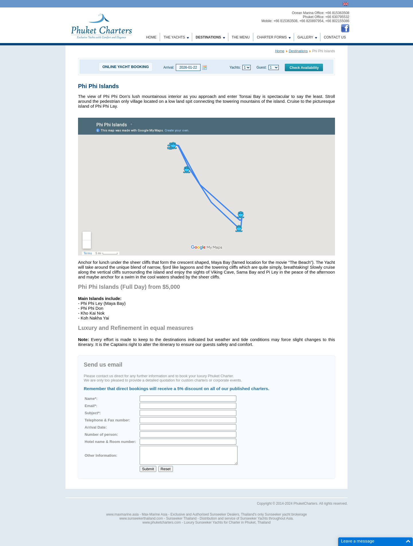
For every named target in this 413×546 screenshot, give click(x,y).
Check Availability (304, 68)
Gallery (307, 37)
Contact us (335, 37)
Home (151, 37)
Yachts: (235, 67)
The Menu (241, 37)
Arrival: (168, 67)
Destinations (210, 37)
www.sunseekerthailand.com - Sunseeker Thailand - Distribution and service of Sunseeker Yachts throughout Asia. (206, 522)
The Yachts (176, 37)
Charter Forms (274, 37)
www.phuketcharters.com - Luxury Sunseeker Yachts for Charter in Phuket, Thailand (207, 526)
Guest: (261, 67)
